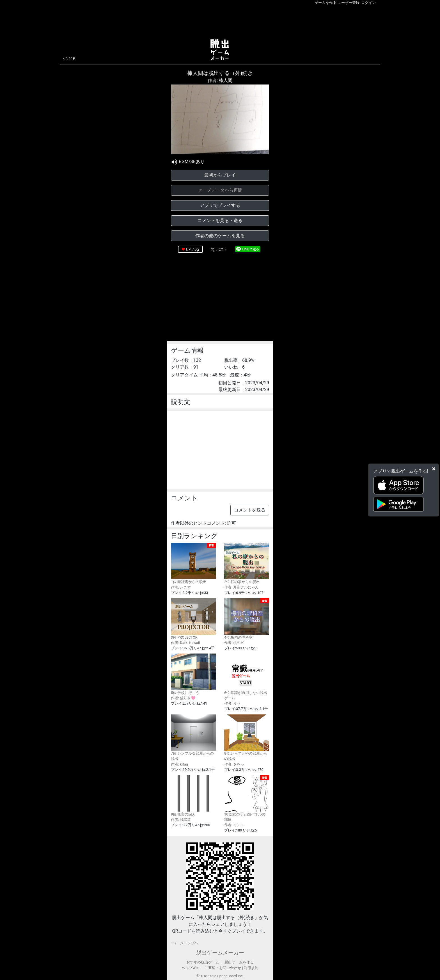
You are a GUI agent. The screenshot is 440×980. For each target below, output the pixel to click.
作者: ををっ (234, 764)
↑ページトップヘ (184, 943)
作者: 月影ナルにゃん (241, 587)
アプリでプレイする (220, 205)
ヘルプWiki (190, 968)
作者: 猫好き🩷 (183, 698)
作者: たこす (181, 587)
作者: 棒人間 (220, 80)
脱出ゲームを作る (239, 962)
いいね (192, 249)
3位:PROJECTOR (193, 618)
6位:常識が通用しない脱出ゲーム (246, 677)
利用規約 (251, 968)
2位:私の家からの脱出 (246, 563)
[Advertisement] (220, 20)
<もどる (69, 58)
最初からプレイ (220, 175)
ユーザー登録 (348, 3)
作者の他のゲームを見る (220, 235)
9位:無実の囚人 (193, 795)
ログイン (368, 3)
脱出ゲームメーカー (220, 952)
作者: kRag (179, 764)
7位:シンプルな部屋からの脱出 (193, 737)
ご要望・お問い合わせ (223, 968)
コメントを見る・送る (220, 220)
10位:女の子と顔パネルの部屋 (246, 798)
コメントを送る (249, 510)
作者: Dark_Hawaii (185, 643)
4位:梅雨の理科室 (246, 618)
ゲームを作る (325, 3)
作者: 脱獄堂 (181, 819)
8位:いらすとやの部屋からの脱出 (246, 737)
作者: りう (232, 703)
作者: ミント (234, 825)
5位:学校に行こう (193, 674)
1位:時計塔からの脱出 (193, 563)
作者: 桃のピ (234, 643)
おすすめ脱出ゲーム (202, 962)
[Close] (434, 468)
